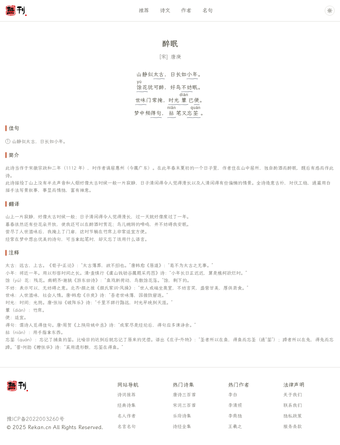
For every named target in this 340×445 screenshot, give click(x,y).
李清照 (235, 405)
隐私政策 (292, 416)
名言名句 (126, 426)
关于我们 (292, 395)
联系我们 (292, 405)
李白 (232, 395)
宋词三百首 (184, 405)
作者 (186, 10)
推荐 (143, 10)
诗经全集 (182, 426)
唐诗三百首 (184, 395)
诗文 (165, 10)
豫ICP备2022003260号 (35, 419)
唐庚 (176, 57)
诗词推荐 (126, 395)
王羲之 (235, 426)
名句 (207, 10)
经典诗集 (126, 405)
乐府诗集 (182, 416)
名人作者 (126, 416)
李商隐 (235, 416)
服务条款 (292, 426)
